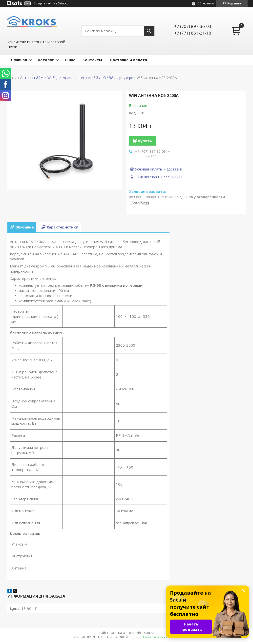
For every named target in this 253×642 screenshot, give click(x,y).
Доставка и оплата (128, 59)
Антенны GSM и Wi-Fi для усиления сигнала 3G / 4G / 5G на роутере (76, 78)
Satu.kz (149, 633)
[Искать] (149, 31)
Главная (19, 59)
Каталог (46, 59)
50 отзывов (206, 3)
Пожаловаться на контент (161, 637)
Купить (145, 140)
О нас (70, 59)
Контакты (92, 59)
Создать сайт (42, 3)
